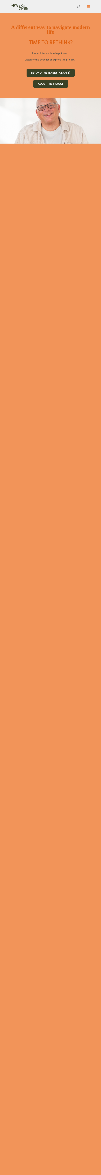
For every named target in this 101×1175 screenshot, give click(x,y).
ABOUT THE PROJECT (50, 83)
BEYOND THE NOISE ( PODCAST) (50, 72)
